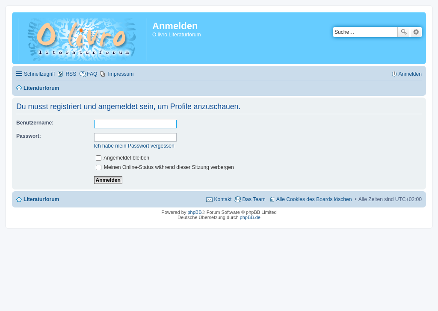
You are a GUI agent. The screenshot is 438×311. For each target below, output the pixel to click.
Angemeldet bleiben (123, 158)
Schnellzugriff (39, 74)
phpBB (194, 212)
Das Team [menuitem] (253, 199)
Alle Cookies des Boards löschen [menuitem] (314, 199)
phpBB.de (250, 217)
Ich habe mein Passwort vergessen (134, 146)
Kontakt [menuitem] (222, 199)
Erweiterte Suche (416, 32)
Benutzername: (34, 123)
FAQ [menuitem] (92, 74)
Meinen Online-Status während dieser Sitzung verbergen (165, 167)
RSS (70, 74)
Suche (403, 32)
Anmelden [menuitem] (410, 74)
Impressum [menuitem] (120, 74)
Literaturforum (41, 199)
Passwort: (28, 136)
